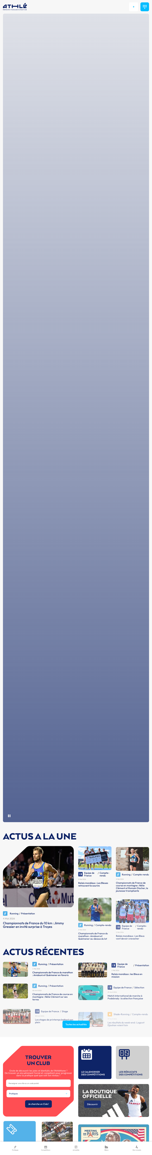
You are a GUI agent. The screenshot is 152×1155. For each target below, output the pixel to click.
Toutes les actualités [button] (76, 1036)
